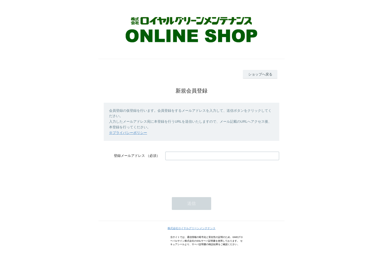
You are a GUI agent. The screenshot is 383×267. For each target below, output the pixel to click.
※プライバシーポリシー (128, 133)
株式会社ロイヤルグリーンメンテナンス (191, 228)
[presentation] (205, 176)
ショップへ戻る (260, 74)
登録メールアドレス (129, 156)
